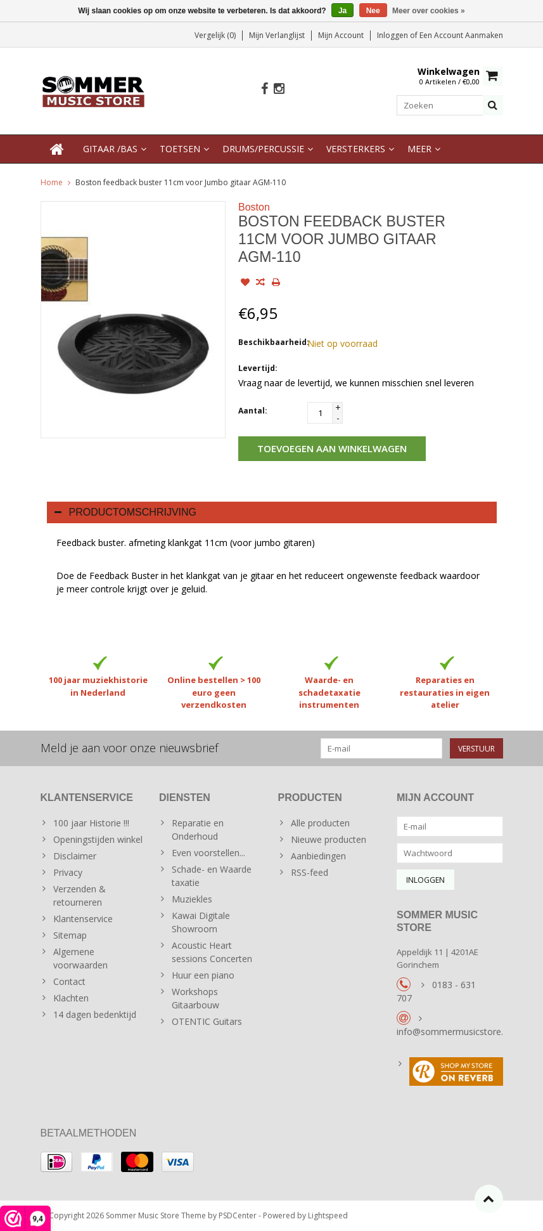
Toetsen (180, 149)
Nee (373, 10)
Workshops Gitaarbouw (195, 998)
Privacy (67, 872)
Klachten (71, 998)
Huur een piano (203, 975)
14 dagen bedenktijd (94, 1014)
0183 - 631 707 (436, 991)
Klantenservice (83, 919)
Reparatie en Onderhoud (198, 829)
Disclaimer (74, 856)
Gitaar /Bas (110, 149)
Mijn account (341, 35)
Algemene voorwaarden (80, 958)
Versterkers (355, 149)
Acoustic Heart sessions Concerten (212, 952)
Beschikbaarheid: (270, 342)
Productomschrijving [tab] (125, 512)
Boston (254, 207)
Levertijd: (258, 368)
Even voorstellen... (208, 853)
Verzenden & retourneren (79, 895)
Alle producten (320, 823)
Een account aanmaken (461, 35)
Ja (342, 10)
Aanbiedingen (318, 856)
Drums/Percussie (263, 149)
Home (52, 182)
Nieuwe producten (328, 839)
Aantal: (252, 410)
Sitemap (70, 935)
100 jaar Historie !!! (91, 823)
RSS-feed (309, 872)
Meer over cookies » (428, 10)
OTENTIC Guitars (207, 1021)
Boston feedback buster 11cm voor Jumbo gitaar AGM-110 (180, 182)
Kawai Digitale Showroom (201, 922)
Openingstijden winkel (98, 839)
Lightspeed (328, 1215)
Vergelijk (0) (215, 35)
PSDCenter (238, 1215)
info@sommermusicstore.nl (453, 1032)
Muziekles (192, 899)
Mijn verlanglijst (277, 35)
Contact (69, 981)
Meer (419, 149)
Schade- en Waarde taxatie (212, 876)
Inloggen (393, 35)
